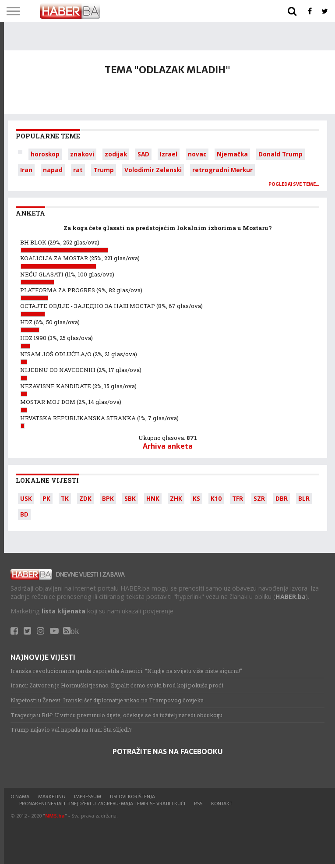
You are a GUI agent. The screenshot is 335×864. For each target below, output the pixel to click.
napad (53, 170)
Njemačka (232, 154)
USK (26, 498)
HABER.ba (290, 596)
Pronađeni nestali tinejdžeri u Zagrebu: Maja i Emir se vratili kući (102, 803)
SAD (143, 154)
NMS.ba (55, 815)
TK (65, 498)
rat (78, 170)
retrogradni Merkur (222, 170)
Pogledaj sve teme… (293, 184)
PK (46, 498)
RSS (198, 803)
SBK (130, 498)
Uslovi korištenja (132, 796)
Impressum (87, 796)
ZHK (176, 498)
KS (196, 498)
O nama (20, 796)
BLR (304, 498)
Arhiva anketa (168, 446)
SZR (259, 498)
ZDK (85, 498)
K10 (216, 498)
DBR (281, 498)
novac (197, 154)
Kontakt (221, 803)
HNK (152, 498)
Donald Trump (280, 154)
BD (24, 514)
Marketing (51, 796)
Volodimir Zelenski (153, 170)
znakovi (82, 154)
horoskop (45, 154)
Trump (103, 170)
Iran (26, 170)
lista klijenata (63, 611)
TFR (237, 498)
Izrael (168, 154)
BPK (108, 498)
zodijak (116, 154)
